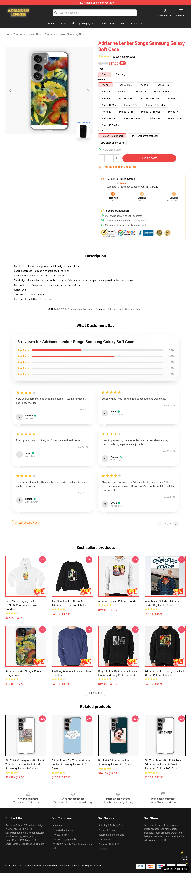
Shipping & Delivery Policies (112, 825)
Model (101, 79)
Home (8, 34)
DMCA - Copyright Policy (65, 839)
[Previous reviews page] (160, 524)
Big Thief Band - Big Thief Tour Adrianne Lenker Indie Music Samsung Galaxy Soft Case (163, 764)
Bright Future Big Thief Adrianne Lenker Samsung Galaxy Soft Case (71, 764)
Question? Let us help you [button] (175, 869)
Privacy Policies (60, 834)
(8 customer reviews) (124, 56)
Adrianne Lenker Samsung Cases (66, 34)
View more (95, 693)
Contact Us (104, 839)
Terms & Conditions (62, 830)
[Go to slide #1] (40, 148)
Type (100, 68)
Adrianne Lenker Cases (29, 34)
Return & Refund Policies (111, 834)
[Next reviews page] (176, 524)
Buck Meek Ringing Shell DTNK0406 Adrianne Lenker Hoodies (21, 605)
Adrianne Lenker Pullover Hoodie (117, 601)
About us (57, 825)
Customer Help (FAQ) (109, 844)
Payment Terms (106, 830)
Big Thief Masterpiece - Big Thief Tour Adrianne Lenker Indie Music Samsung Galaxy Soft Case (25, 764)
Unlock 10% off (185, 858)
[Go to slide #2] (58, 148)
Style (101, 130)
